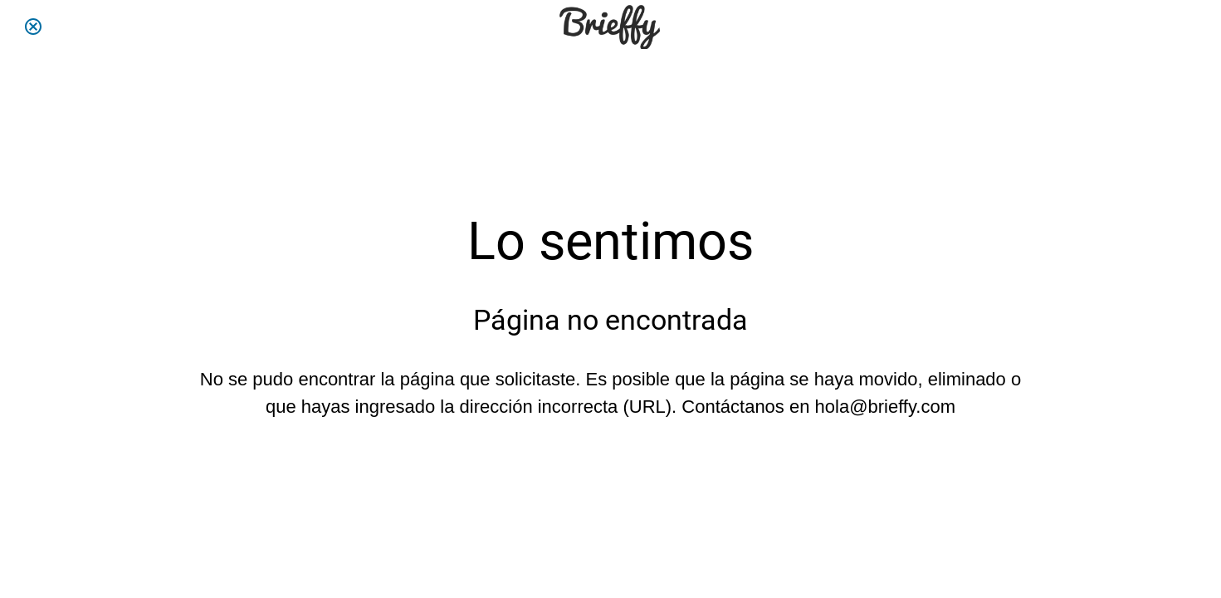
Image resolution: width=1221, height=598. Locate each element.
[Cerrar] (33, 27)
